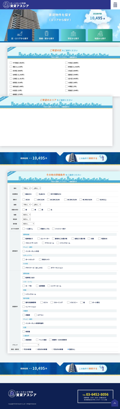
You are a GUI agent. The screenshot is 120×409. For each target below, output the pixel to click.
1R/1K (26, 199)
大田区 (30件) (73, 82)
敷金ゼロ (27, 194)
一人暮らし (27, 229)
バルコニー (72, 302)
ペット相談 (41, 340)
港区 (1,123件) (18, 67)
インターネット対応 (30, 251)
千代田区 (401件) (18, 63)
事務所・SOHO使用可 (58, 340)
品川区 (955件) (73, 78)
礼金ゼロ (40, 194)
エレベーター (44, 238)
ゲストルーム (48, 243)
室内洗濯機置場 (29, 302)
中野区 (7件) (72, 86)
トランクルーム (63, 243)
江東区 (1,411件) (18, 78)
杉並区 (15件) (17, 90)
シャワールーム (54, 286)
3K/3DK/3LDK (70, 199)
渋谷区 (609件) (73, 71)
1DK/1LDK (39, 199)
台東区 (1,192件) (18, 74)
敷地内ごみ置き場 (59, 238)
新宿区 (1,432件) (74, 67)
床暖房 (26, 315)
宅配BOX (102, 238)
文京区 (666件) (18, 71)
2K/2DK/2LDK (53, 199)
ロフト (44, 302)
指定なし (71, 349)
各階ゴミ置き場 (78, 238)
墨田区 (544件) (73, 74)
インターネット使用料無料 (33, 323)
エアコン (39, 315)
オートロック (28, 259)
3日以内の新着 (41, 349)
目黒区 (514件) (18, 82)
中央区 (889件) (73, 63)
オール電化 (94, 302)
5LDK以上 (101, 199)
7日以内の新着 (57, 349)
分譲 (91, 238)
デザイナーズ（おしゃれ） (32, 268)
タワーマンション (55, 268)
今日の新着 (26, 349)
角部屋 (26, 331)
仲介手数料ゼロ (54, 194)
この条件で (88, 158)
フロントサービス (30, 243)
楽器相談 (27, 340)
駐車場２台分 (28, 277)
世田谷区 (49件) (18, 86)
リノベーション (29, 307)
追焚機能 (40, 286)
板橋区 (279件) (18, 94)
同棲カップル (44, 229)
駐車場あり (27, 238)
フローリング (57, 302)
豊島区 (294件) (73, 90)
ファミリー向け (59, 229)
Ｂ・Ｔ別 (27, 286)
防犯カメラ (44, 259)
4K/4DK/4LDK (86, 199)
